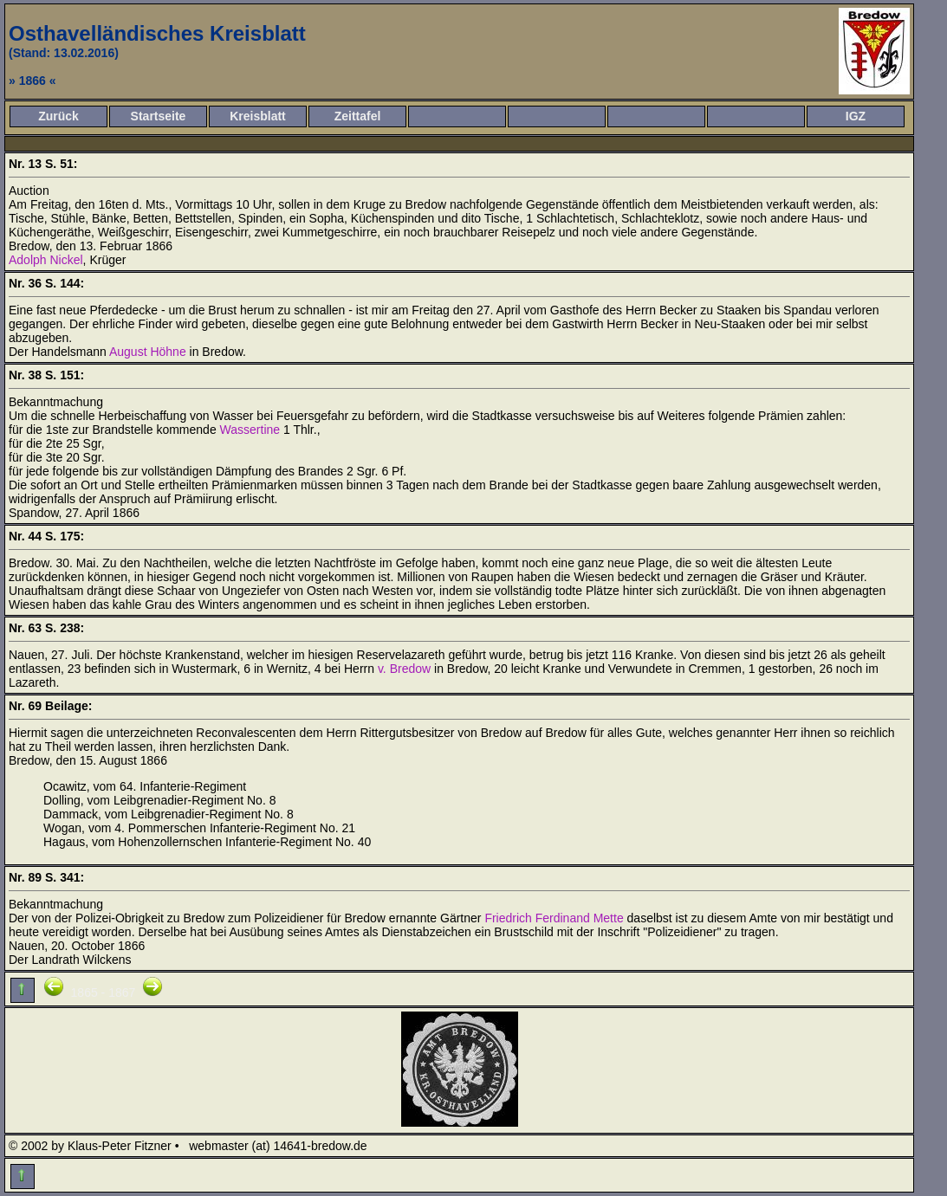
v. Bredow (404, 669)
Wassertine (250, 429)
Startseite (158, 116)
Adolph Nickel (46, 260)
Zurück (58, 116)
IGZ (856, 116)
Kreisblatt (258, 116)
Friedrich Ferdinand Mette (553, 918)
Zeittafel (357, 116)
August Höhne (147, 352)
